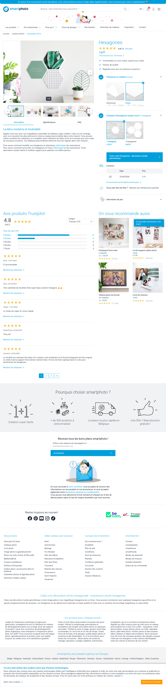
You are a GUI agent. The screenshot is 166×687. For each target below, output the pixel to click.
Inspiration (129, 27)
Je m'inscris (59, 453)
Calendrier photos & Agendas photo (19, 574)
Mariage (47, 548)
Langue (72, 219)
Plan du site (90, 548)
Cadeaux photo (10, 545)
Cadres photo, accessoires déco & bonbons (19, 570)
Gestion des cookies (94, 569)
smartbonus (131, 548)
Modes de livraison (134, 559)
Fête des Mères (51, 555)
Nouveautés (90, 27)
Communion (49, 572)
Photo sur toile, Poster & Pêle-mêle (19, 555)
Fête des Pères (50, 562)
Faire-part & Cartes (12, 541)
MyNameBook (10, 559)
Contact (142, 27)
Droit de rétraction (93, 555)
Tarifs (87, 572)
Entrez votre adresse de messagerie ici (70, 443)
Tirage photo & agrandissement (17, 552)
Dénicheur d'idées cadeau (15, 578)
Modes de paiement (134, 555)
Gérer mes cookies (13, 682)
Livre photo (9, 548)
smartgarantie (132, 545)
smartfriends (131, 552)
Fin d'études (49, 552)
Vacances (48, 579)
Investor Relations (93, 576)
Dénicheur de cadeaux (109, 27)
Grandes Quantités (133, 562)
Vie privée (89, 565)
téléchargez (61, 145)
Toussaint (48, 565)
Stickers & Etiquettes (13, 565)
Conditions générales (94, 562)
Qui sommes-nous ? (93, 541)
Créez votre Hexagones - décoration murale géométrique (128, 157)
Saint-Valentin (50, 576)
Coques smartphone (13, 562)
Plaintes (88, 559)
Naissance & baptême (53, 559)
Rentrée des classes (53, 569)
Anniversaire (49, 545)
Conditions (89, 552)
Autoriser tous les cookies (151, 682)
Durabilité (89, 545)
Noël (46, 541)
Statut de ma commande (136, 565)
